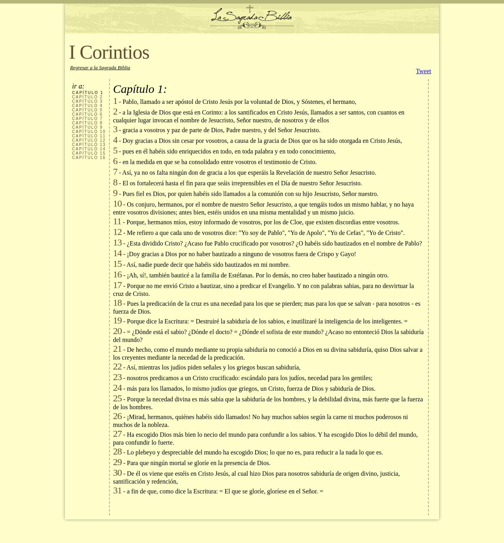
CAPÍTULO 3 (87, 101)
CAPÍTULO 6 (87, 114)
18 (117, 302)
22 (117, 366)
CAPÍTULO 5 (87, 110)
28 (117, 451)
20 (117, 331)
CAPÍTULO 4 (87, 105)
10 (117, 203)
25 (117, 398)
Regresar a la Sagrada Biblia (100, 67)
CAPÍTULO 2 (87, 97)
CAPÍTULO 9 (87, 127)
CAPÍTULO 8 (87, 123)
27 (117, 433)
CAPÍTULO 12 (89, 140)
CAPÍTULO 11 (89, 136)
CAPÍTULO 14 (89, 149)
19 (117, 320)
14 (117, 253)
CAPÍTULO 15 (89, 153)
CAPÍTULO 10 (89, 131)
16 (117, 274)
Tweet (423, 71)
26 (117, 416)
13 (117, 242)
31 (117, 490)
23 (117, 377)
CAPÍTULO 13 (89, 144)
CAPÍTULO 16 (89, 157)
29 (117, 462)
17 (117, 285)
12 (117, 232)
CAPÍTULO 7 (87, 118)
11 (117, 221)
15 (117, 264)
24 (117, 387)
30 (117, 472)
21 (117, 349)
